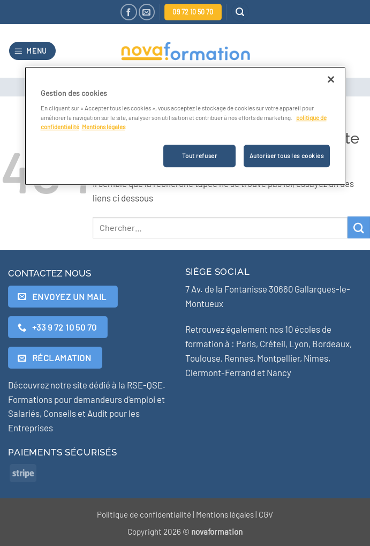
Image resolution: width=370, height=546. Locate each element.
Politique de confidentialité (144, 514)
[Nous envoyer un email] (147, 12)
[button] (240, 12)
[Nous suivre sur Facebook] (128, 12)
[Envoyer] (359, 227)
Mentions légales (225, 514)
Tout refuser (199, 155)
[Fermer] (331, 79)
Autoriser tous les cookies (287, 155)
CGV (266, 514)
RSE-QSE (145, 384)
